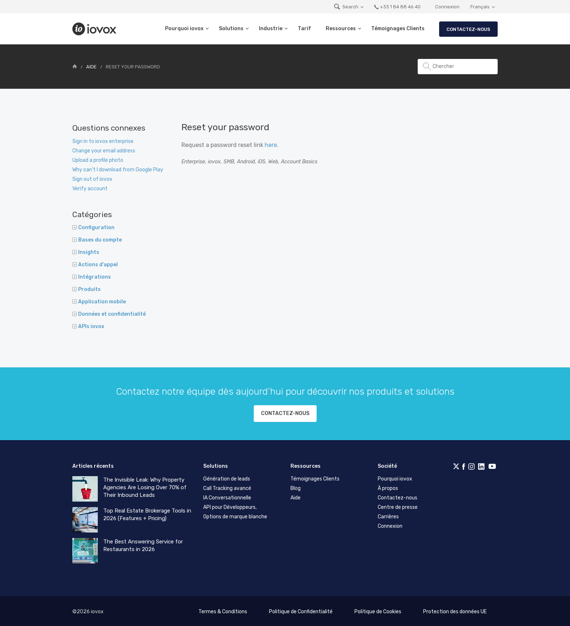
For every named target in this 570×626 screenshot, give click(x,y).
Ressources (341, 28)
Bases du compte (97, 240)
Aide (91, 66)
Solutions (231, 28)
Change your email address (103, 151)
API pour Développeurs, (230, 506)
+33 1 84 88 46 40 (397, 6)
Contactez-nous (468, 29)
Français (480, 6)
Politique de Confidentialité (301, 610)
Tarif (304, 28)
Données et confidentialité (109, 314)
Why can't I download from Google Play (117, 170)
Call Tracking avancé (227, 487)
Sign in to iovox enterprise (102, 141)
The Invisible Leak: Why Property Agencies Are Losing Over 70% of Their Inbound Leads (144, 486)
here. (271, 144)
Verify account (90, 189)
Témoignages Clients (398, 28)
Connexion (447, 6)
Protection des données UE (455, 610)
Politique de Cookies (377, 610)
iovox (95, 29)
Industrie (270, 28)
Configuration (93, 227)
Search (345, 6)
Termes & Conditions (222, 610)
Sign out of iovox (92, 179)
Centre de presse (398, 506)
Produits (86, 289)
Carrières (388, 515)
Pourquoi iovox (184, 28)
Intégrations (91, 277)
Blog (295, 487)
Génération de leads (226, 477)
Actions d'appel (95, 265)
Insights (85, 252)
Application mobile (99, 302)
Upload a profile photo (97, 160)
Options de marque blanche (235, 515)
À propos (388, 487)
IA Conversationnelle (227, 496)
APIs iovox (88, 326)
